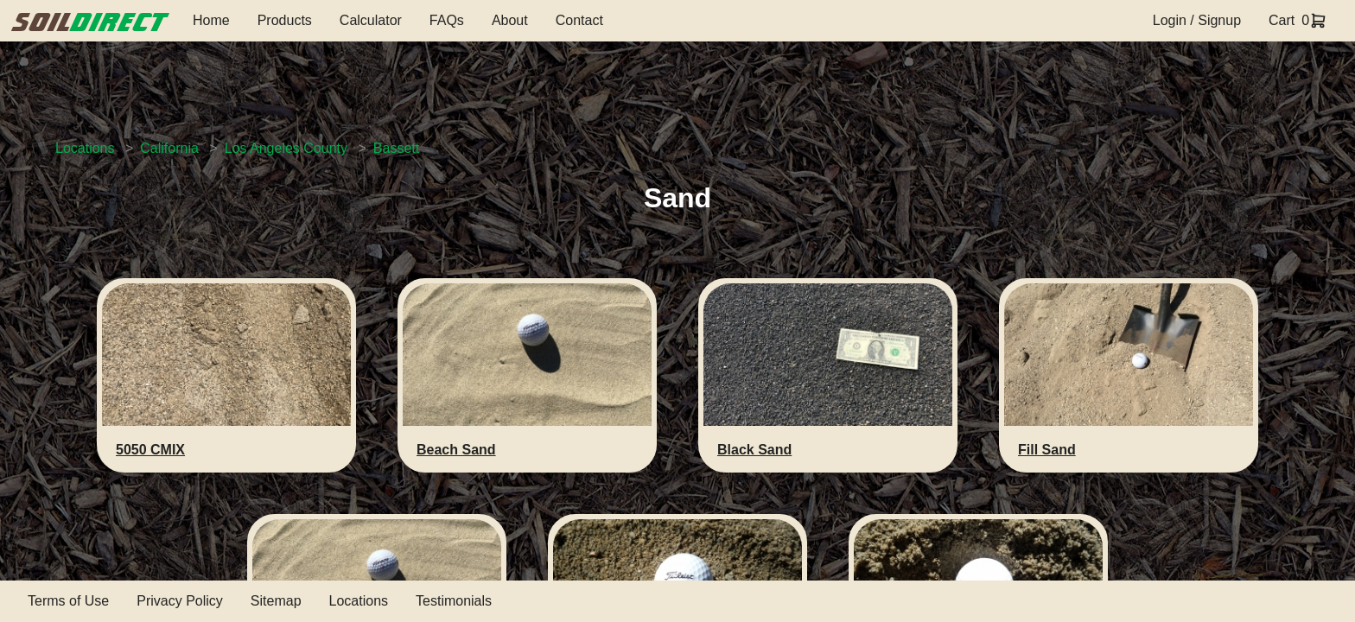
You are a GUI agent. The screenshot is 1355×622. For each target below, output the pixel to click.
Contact (579, 20)
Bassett (396, 148)
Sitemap (276, 600)
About (510, 20)
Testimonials (454, 600)
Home (211, 20)
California (169, 148)
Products (285, 20)
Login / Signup (1197, 20)
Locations (85, 148)
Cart (1282, 20)
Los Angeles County (286, 148)
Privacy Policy (180, 600)
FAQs (446, 20)
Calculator (371, 20)
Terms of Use (68, 600)
